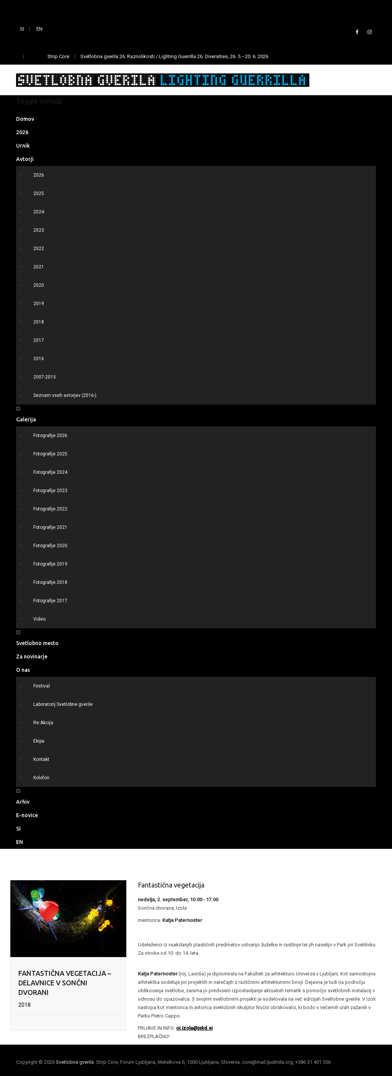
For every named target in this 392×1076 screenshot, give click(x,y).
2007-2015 (44, 377)
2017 (38, 340)
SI (22, 29)
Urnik (23, 146)
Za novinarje (31, 656)
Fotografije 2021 (50, 527)
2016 (38, 358)
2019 (38, 303)
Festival (41, 686)
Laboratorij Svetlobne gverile (63, 704)
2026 (22, 132)
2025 (38, 193)
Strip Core (58, 56)
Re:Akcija (43, 722)
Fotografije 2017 (50, 600)
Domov (25, 119)
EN (39, 29)
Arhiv (22, 802)
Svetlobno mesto (37, 643)
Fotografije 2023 (50, 490)
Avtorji (25, 159)
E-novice (27, 815)
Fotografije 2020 (50, 545)
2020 (38, 285)
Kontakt (41, 759)
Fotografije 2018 (50, 582)
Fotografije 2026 (50, 435)
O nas (23, 670)
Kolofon (41, 777)
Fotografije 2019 (50, 564)
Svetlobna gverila (75, 1062)
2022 (38, 248)
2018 (38, 322)
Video (39, 619)
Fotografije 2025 (50, 454)
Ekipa (38, 741)
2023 (38, 230)
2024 (38, 212)
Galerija (26, 419)
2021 (38, 267)
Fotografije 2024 (50, 472)
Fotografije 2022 (50, 509)
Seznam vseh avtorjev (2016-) (64, 395)
